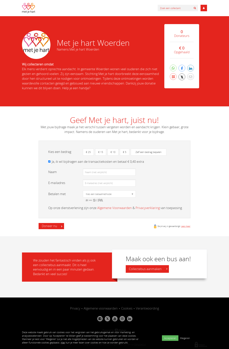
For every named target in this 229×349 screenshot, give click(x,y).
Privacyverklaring (148, 208)
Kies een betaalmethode (98, 194)
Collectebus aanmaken (148, 269)
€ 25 (88, 152)
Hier (63, 342)
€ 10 (113, 152)
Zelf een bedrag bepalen (148, 152)
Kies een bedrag (59, 152)
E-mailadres (56, 183)
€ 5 (124, 152)
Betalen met (57, 194)
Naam (52, 172)
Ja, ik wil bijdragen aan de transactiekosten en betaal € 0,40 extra (98, 161)
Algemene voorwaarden (101, 308)
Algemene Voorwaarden (114, 208)
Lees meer (185, 226)
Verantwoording (147, 308)
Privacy (75, 308)
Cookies (126, 308)
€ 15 (100, 152)
